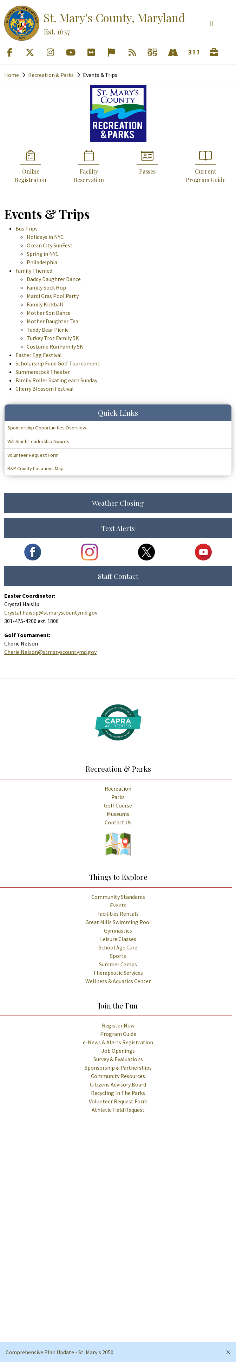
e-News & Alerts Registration (118, 1042)
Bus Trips (26, 228)
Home (11, 74)
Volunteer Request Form (118, 1101)
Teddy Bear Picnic (47, 329)
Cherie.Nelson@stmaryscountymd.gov (50, 651)
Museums (118, 813)
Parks (118, 796)
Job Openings (118, 1050)
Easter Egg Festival (38, 354)
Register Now (118, 1025)
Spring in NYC (43, 253)
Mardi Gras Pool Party (53, 295)
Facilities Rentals (118, 913)
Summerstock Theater (42, 371)
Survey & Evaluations (118, 1059)
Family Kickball (45, 304)
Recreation (118, 788)
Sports (118, 955)
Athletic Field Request (118, 1109)
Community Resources (118, 1075)
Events (118, 905)
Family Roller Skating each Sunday (56, 380)
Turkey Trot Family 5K (53, 338)
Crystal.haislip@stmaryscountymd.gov (50, 612)
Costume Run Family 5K (55, 346)
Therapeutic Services (118, 972)
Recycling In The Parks (118, 1092)
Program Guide (118, 1033)
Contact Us (118, 822)
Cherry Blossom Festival (44, 388)
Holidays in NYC (45, 236)
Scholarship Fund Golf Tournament (57, 363)
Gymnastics (118, 930)
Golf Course (118, 805)
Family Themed (33, 270)
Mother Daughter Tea (52, 321)
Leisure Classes (118, 938)
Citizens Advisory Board (118, 1084)
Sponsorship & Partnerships (118, 1067)
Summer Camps (118, 964)
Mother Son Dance (49, 312)
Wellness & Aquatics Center (118, 981)
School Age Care (118, 947)
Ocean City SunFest (50, 245)
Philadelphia (42, 262)
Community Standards (118, 896)
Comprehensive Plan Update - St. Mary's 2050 (59, 1352)
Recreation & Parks (51, 74)
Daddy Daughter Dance (54, 279)
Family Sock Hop (46, 287)
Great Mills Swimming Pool (118, 922)
